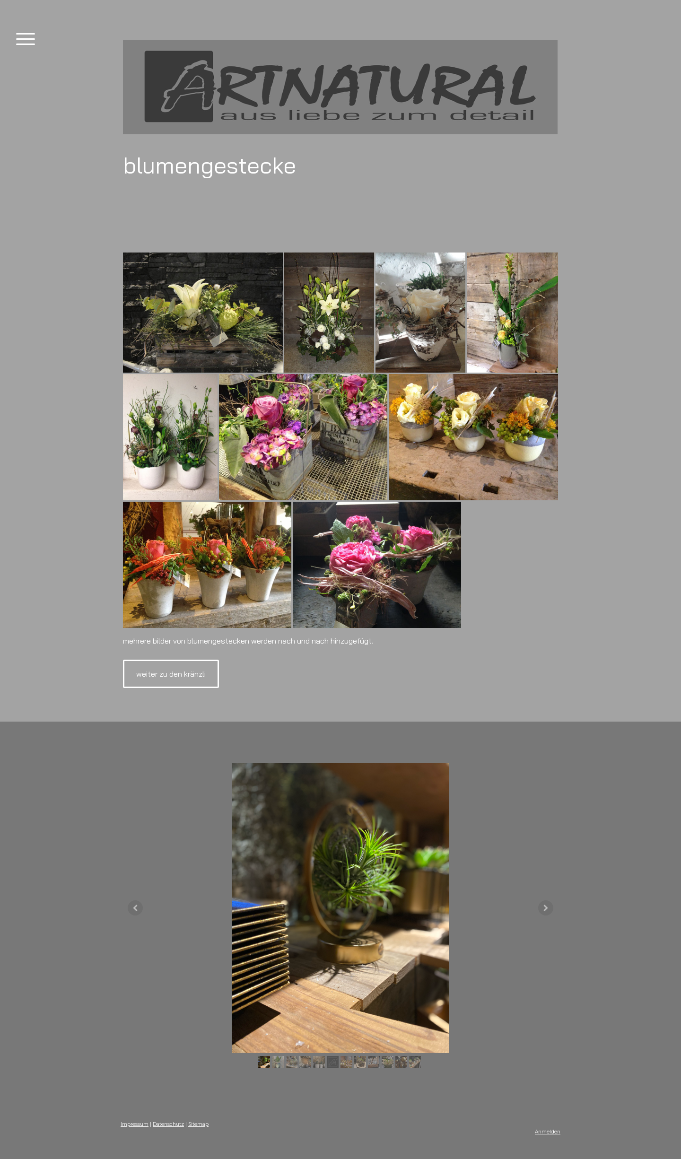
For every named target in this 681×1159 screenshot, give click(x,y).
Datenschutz (168, 1124)
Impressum (134, 1124)
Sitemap (198, 1124)
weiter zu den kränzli (171, 674)
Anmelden (547, 1132)
